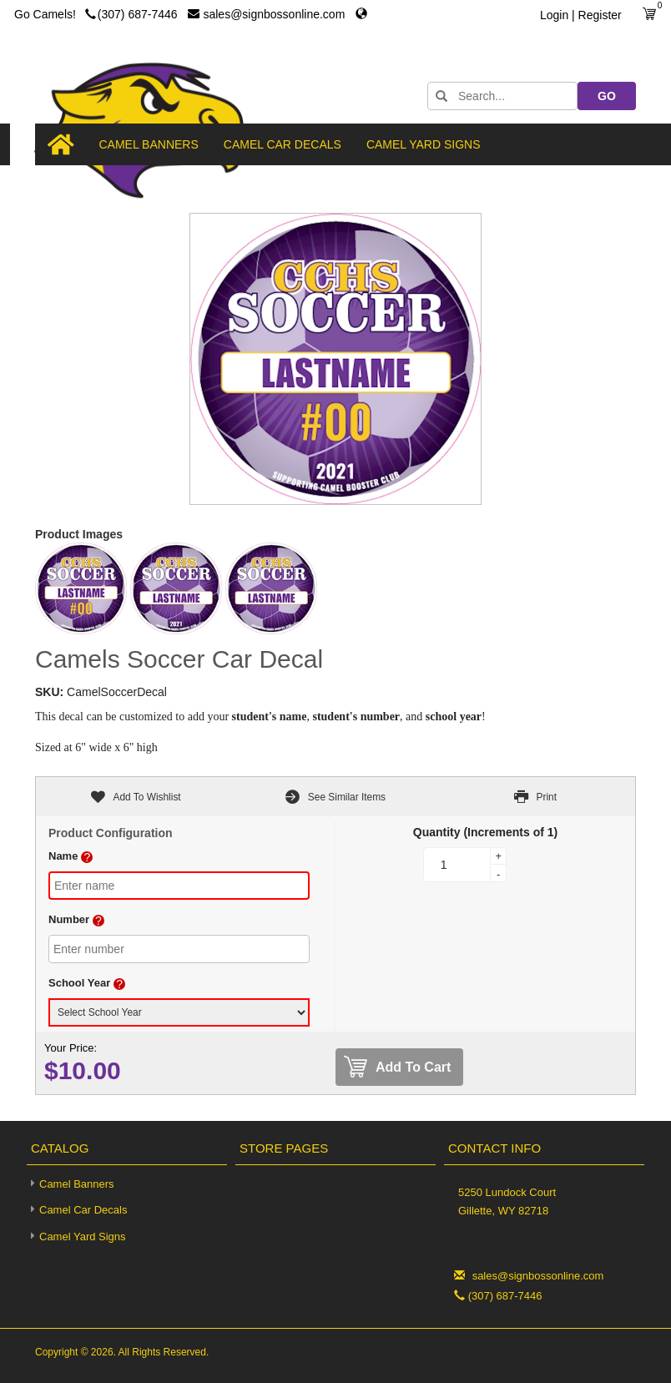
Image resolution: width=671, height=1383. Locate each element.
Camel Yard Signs (423, 144)
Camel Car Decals (282, 144)
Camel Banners (149, 144)
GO (607, 96)
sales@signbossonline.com (268, 14)
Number (68, 919)
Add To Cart (397, 1067)
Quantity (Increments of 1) (485, 832)
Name (63, 856)
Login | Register (581, 15)
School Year (79, 983)
